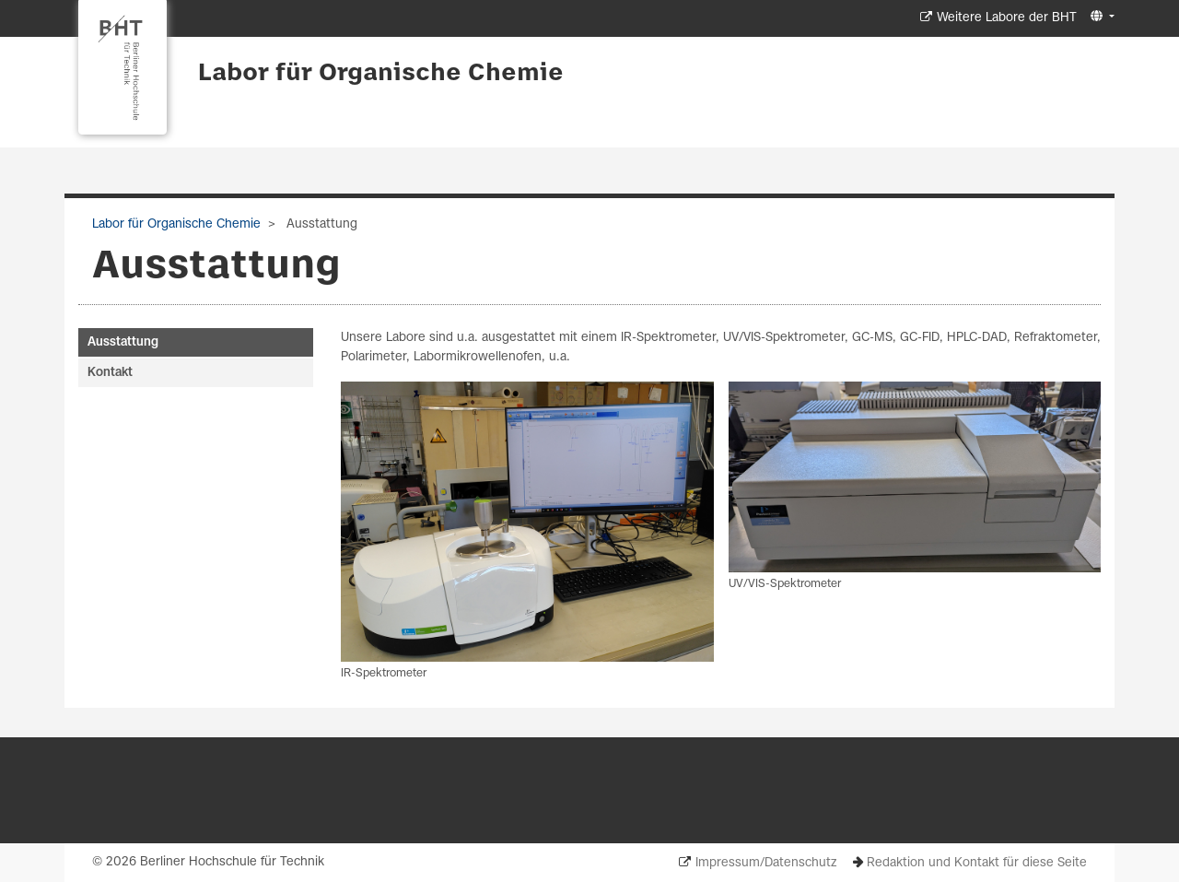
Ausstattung (123, 342)
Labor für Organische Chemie (381, 74)
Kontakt (110, 373)
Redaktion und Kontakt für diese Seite (977, 863)
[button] (1100, 17)
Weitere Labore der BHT (1007, 18)
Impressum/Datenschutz (765, 863)
